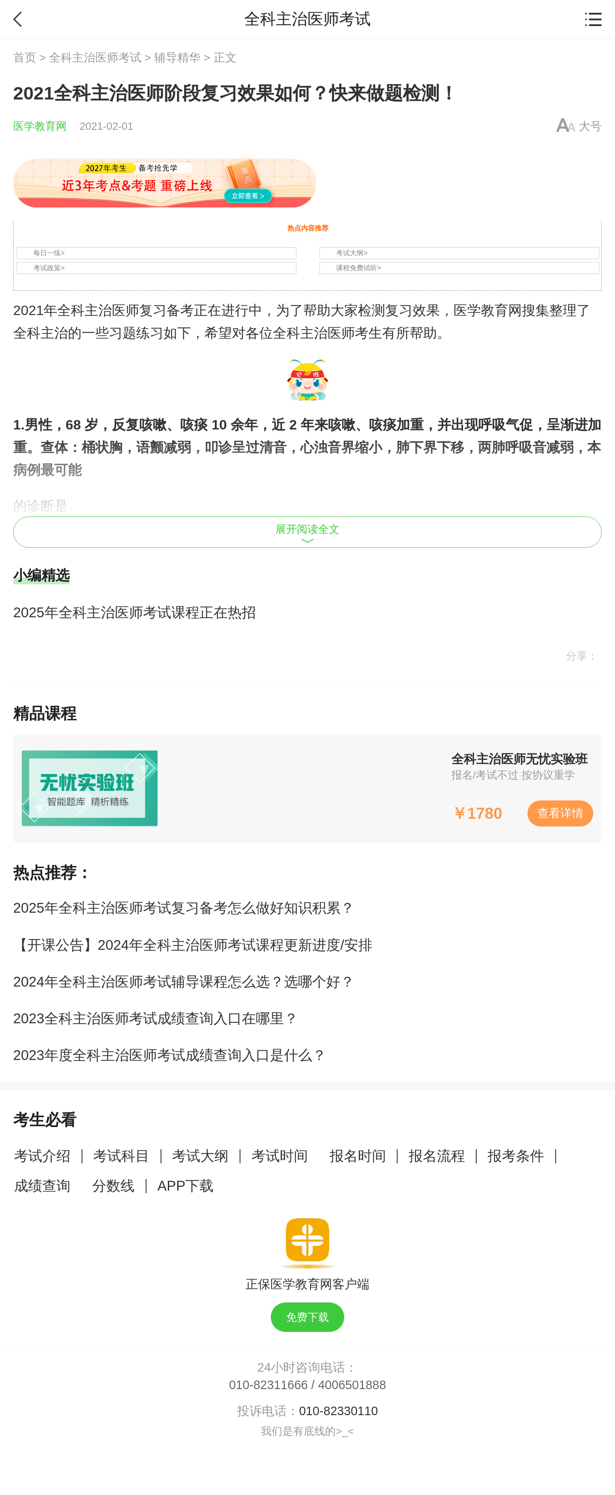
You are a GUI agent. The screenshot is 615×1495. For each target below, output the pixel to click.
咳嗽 (153, 424)
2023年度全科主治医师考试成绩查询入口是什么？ (169, 1055)
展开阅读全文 (307, 533)
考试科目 (121, 1156)
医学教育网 (40, 126)
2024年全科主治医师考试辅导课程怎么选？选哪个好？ (183, 982)
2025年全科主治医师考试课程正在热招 (134, 612)
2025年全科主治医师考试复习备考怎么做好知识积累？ (183, 908)
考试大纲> (351, 253)
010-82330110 (338, 1411)
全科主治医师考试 (95, 57)
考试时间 (280, 1156)
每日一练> (48, 253)
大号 (590, 126)
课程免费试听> (358, 268)
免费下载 (307, 1317)
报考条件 (516, 1156)
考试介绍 (42, 1156)
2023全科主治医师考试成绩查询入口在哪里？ (155, 1018)
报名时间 (358, 1156)
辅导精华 (177, 57)
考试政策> (48, 268)
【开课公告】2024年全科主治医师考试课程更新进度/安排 (192, 945)
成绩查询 (42, 1186)
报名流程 (437, 1156)
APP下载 (185, 1186)
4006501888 (352, 1385)
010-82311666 (268, 1385)
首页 (24, 57)
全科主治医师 (98, 310)
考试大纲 (200, 1156)
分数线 (113, 1186)
